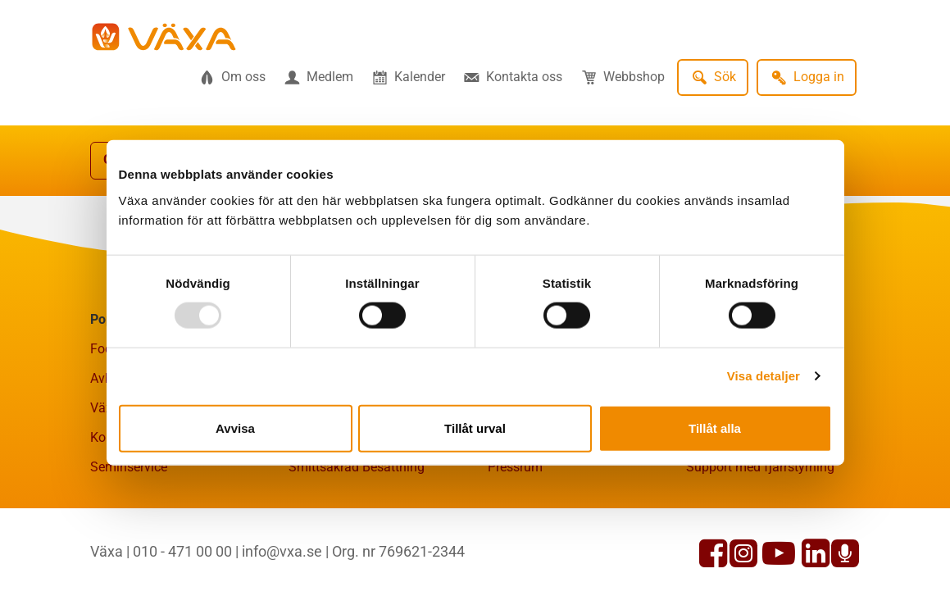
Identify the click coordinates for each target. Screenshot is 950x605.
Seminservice (128, 467)
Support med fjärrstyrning (760, 467)
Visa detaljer (763, 376)
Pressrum (515, 467)
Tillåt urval (475, 427)
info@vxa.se (282, 551)
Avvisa (235, 427)
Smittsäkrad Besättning (357, 467)
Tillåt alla (715, 427)
